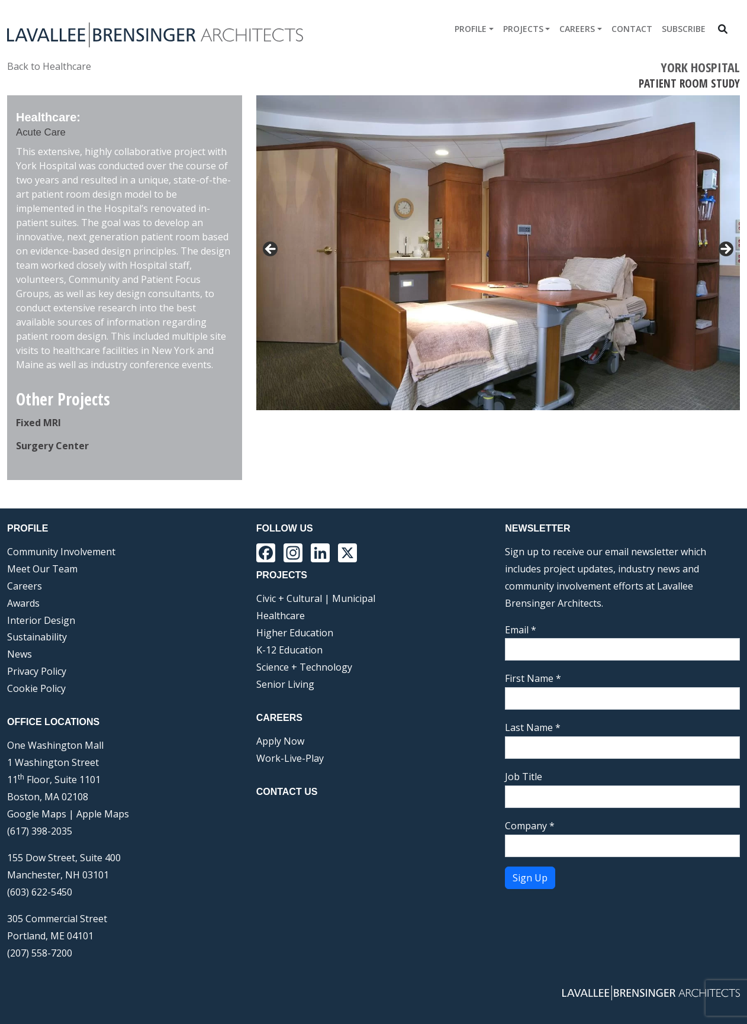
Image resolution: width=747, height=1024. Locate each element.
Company (530, 825)
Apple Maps (102, 813)
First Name (533, 678)
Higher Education (294, 632)
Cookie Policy (36, 688)
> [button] (725, 250)
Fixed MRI (38, 422)
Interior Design (41, 620)
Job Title (523, 776)
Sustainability (37, 636)
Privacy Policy (36, 671)
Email (520, 629)
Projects (523, 28)
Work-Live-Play (290, 758)
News (19, 654)
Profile (471, 28)
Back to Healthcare (49, 66)
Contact (631, 28)
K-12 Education (289, 649)
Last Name (533, 727)
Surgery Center (52, 445)
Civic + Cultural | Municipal (315, 598)
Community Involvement (61, 551)
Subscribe (684, 28)
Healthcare (280, 615)
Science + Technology (304, 667)
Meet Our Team (42, 568)
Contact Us (287, 792)
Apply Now (280, 741)
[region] (498, 285)
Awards (23, 603)
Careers (577, 28)
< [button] (271, 250)
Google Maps (36, 813)
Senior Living (285, 684)
